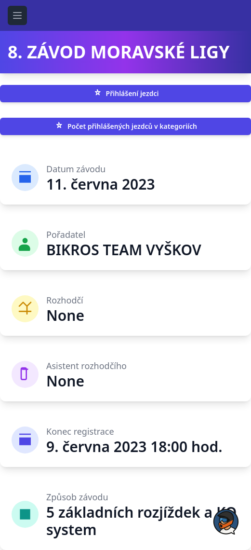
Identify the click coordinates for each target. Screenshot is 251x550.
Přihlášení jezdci (125, 93)
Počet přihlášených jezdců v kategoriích (125, 126)
